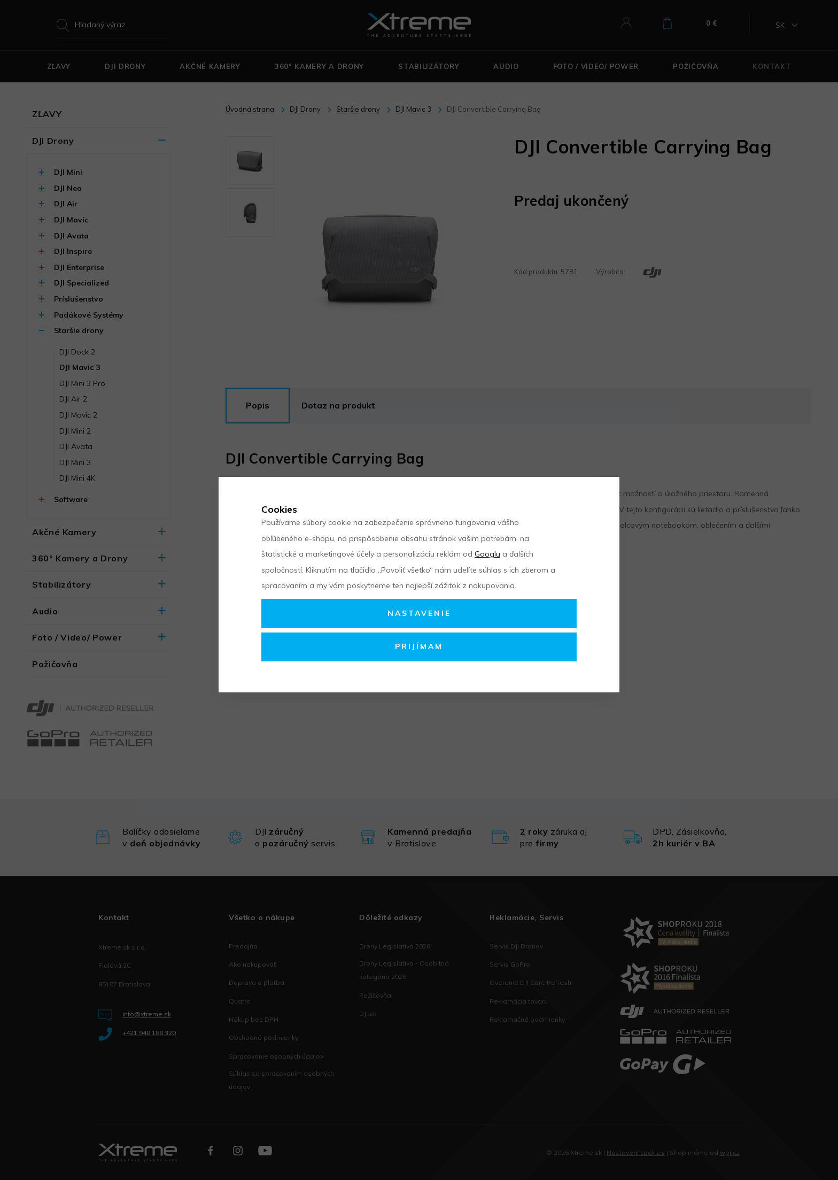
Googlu (487, 554)
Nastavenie (419, 613)
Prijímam (419, 646)
